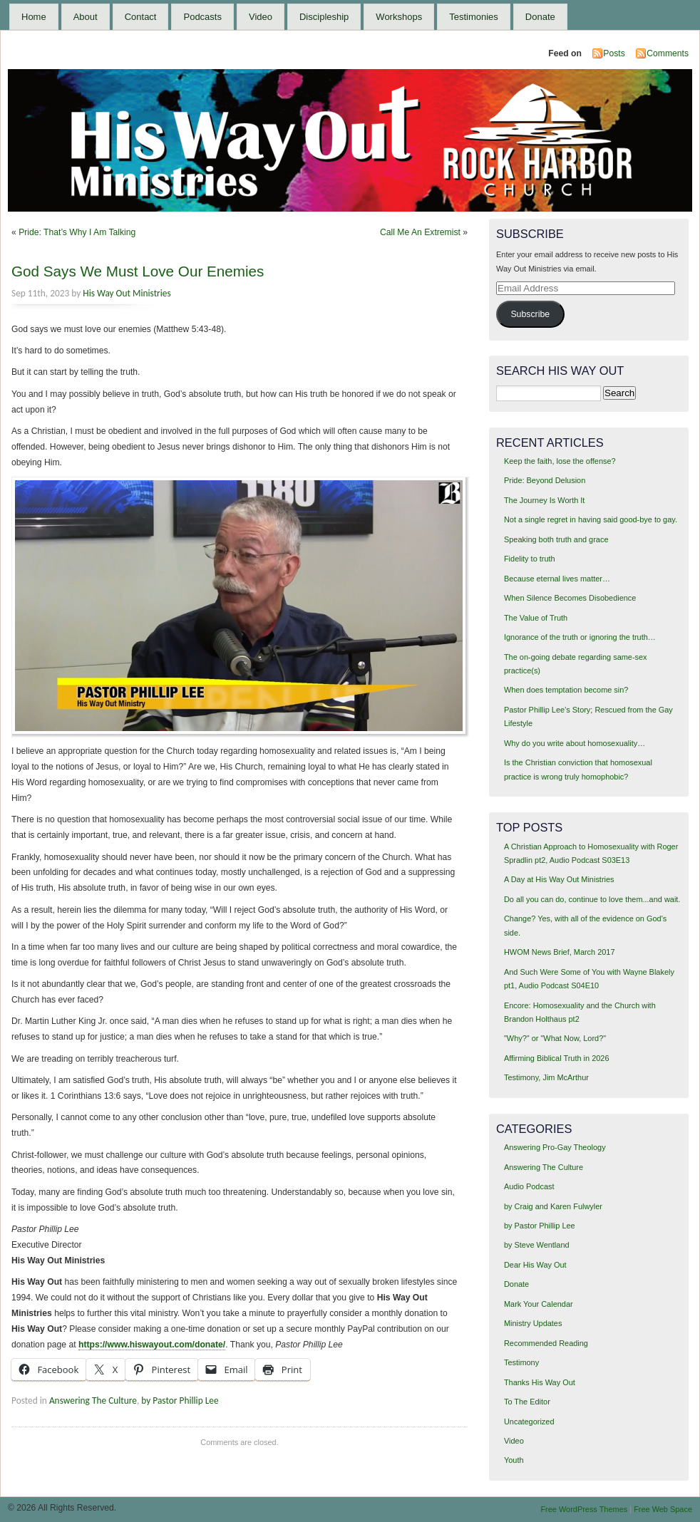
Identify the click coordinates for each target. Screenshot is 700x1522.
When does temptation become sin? (566, 689)
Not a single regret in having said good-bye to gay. (590, 519)
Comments (668, 53)
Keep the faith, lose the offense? (560, 461)
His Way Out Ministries (126, 293)
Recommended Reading (546, 1343)
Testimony (521, 1362)
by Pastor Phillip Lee (179, 1400)
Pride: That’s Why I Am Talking (77, 232)
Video (260, 16)
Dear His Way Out (535, 1264)
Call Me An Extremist (420, 232)
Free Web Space (663, 1509)
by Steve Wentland (537, 1245)
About (85, 16)
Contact (141, 16)
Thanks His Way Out (539, 1382)
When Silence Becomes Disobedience (570, 598)
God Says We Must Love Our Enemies (137, 271)
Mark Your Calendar (538, 1304)
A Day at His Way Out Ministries (559, 879)
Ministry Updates (533, 1323)
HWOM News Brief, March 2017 (559, 952)
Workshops (399, 16)
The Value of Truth (535, 618)
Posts (613, 53)
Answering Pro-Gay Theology (555, 1147)
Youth (514, 1460)
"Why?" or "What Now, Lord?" (555, 1038)
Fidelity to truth (529, 558)
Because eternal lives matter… (557, 578)
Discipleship (324, 16)
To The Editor (527, 1401)
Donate (540, 16)
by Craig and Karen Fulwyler (553, 1206)
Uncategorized (529, 1421)
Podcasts (202, 16)
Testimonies (473, 16)
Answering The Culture (93, 1400)
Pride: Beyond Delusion (544, 480)
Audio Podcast (529, 1186)
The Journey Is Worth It (544, 500)
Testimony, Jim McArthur (546, 1077)
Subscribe (530, 314)
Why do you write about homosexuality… (574, 743)
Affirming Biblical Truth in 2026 (556, 1058)
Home (33, 16)
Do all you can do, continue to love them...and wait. (592, 899)
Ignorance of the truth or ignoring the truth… (580, 637)
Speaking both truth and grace (556, 539)
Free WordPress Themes (583, 1509)
